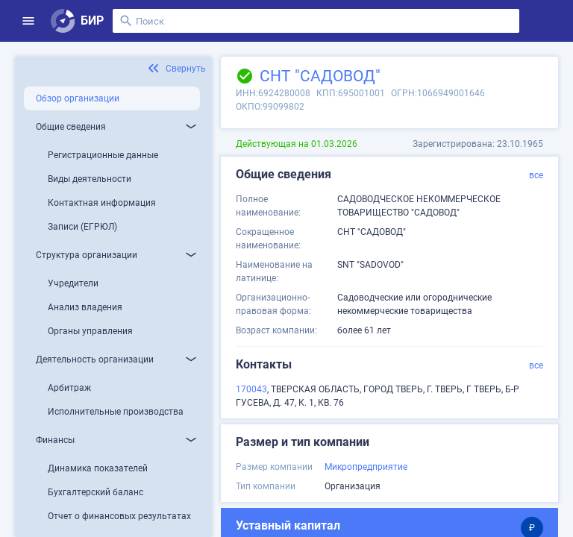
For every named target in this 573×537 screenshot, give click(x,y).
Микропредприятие (366, 467)
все (536, 175)
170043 (251, 389)
